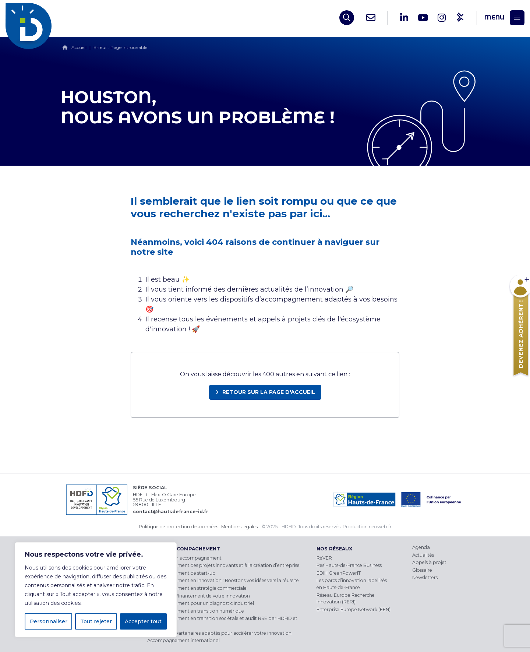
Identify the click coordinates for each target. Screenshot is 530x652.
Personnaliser (48, 621)
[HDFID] (30, 17)
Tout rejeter (96, 621)
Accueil (78, 47)
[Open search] (346, 17)
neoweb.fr (380, 526)
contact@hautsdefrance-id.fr (170, 511)
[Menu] (504, 17)
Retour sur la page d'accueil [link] (268, 392)
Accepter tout (143, 621)
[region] (96, 589)
